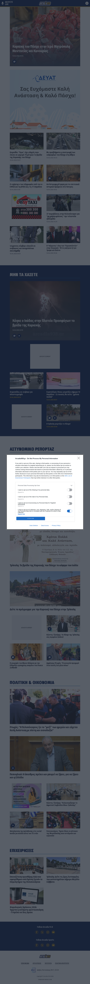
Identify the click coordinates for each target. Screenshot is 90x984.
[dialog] (45, 492)
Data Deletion (34, 525)
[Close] (79, 459)
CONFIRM (30, 518)
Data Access (45, 525)
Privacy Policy (56, 525)
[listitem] (45, 485)
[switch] (69, 490)
